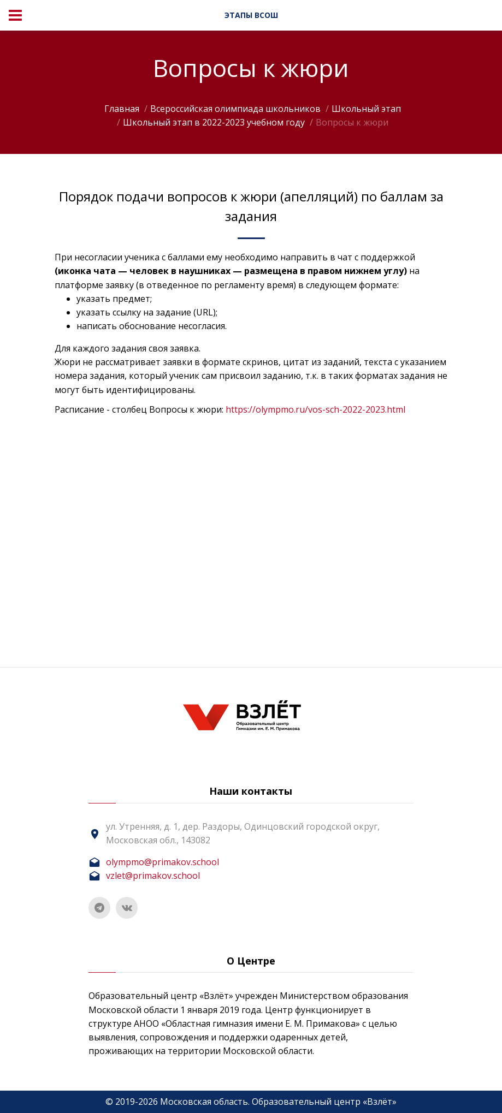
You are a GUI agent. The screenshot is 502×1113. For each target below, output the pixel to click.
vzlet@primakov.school (153, 876)
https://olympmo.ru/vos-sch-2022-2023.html (315, 409)
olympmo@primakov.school (162, 862)
